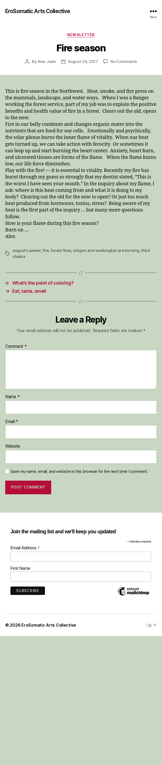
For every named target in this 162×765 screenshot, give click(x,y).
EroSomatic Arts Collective (37, 11)
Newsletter (81, 34)
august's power (26, 250)
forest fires (61, 250)
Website (12, 446)
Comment (16, 346)
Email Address (25, 548)
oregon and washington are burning (106, 250)
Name (12, 396)
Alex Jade (47, 61)
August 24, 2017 (83, 61)
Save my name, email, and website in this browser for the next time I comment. (79, 471)
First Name (20, 568)
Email (11, 421)
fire (46, 250)
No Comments (124, 61)
